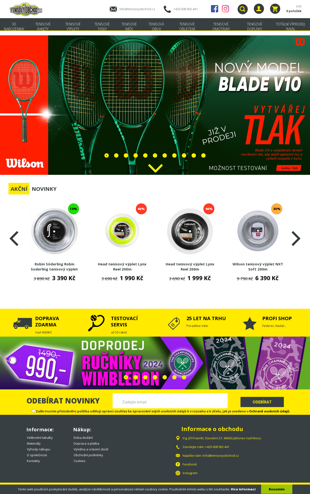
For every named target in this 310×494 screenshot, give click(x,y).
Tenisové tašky (102, 26)
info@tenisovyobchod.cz (137, 9)
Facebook (214, 8)
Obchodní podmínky (88, 455)
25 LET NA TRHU (206, 318)
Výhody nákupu (38, 449)
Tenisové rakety (43, 26)
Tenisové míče (129, 26)
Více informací (243, 489)
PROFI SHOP (277, 318)
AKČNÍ (19, 188)
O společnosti (37, 455)
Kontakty (33, 461)
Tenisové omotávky (221, 26)
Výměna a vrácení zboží (91, 449)
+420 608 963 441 (185, 9)
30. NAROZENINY (14, 26)
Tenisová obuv (156, 26)
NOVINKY (44, 188)
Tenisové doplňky (254, 26)
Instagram (225, 8)
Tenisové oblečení (187, 26)
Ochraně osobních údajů (269, 411)
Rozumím (277, 489)
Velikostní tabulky (40, 437)
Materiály (34, 443)
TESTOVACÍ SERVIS (124, 321)
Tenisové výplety (73, 26)
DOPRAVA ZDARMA (47, 321)
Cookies (79, 461)
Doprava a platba (86, 443)
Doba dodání (83, 437)
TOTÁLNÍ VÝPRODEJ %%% (290, 26)
